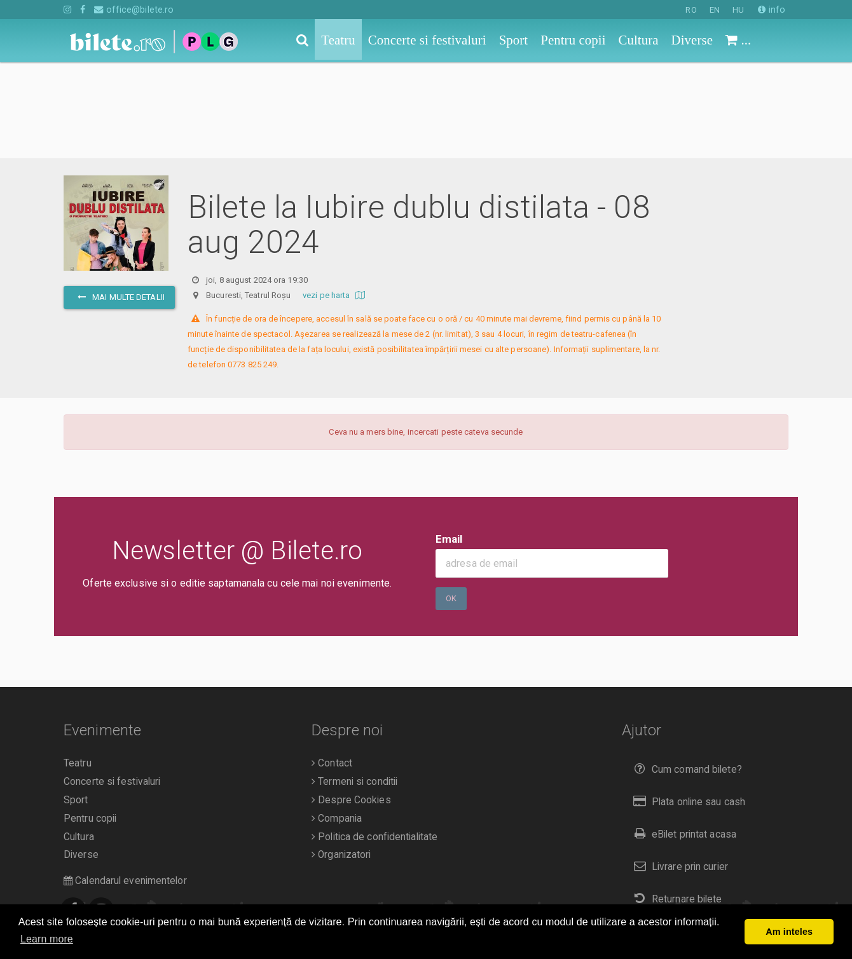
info (771, 9)
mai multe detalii (119, 201)
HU (738, 10)
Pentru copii (90, 722)
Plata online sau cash (687, 706)
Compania (337, 722)
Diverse (81, 759)
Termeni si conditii (354, 685)
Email (449, 443)
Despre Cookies (351, 704)
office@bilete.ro (134, 9)
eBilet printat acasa (682, 738)
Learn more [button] (46, 939)
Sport (76, 704)
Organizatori (341, 759)
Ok (451, 502)
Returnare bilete (675, 803)
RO (690, 10)
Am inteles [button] (789, 932)
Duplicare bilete (674, 835)
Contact (332, 667)
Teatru (78, 667)
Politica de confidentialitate (374, 741)
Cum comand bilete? (685, 673)
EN (715, 10)
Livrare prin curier (678, 771)
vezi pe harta (335, 199)
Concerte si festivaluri (112, 685)
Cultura (79, 741)
